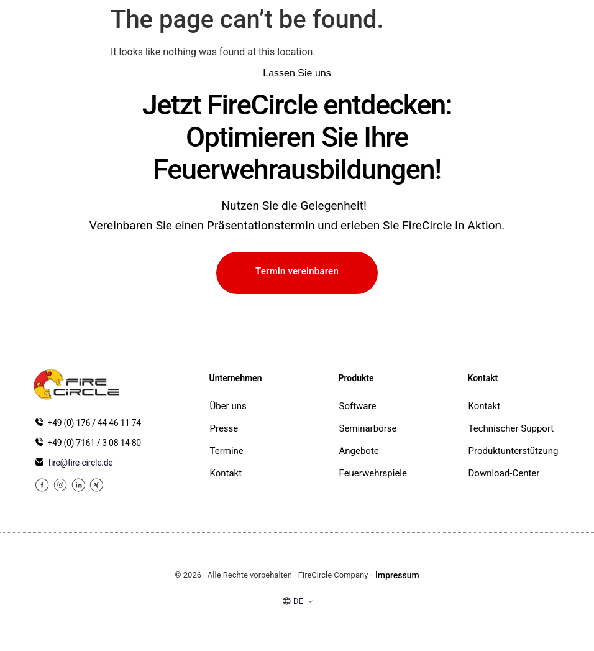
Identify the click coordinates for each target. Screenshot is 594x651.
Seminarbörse (368, 428)
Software (358, 406)
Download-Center (504, 473)
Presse (224, 428)
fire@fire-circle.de (80, 463)
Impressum (397, 575)
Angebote (359, 450)
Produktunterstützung (513, 450)
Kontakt (226, 473)
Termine (227, 450)
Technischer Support (511, 428)
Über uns (228, 406)
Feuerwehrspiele (370, 473)
